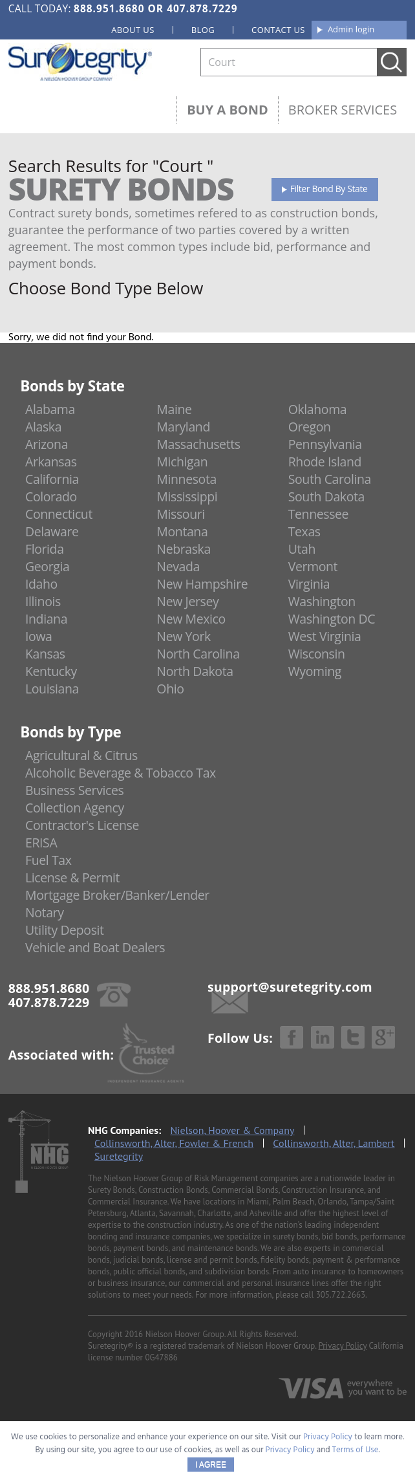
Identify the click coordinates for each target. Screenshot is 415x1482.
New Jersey (187, 601)
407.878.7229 (202, 8)
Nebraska (183, 549)
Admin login (351, 29)
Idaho (41, 584)
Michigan (182, 461)
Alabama (50, 409)
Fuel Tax (48, 860)
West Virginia (324, 636)
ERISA (41, 842)
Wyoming (314, 671)
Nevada (178, 566)
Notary (44, 912)
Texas (304, 531)
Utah (301, 549)
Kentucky (51, 671)
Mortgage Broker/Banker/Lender (117, 895)
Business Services (74, 790)
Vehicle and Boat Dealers (95, 947)
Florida (44, 549)
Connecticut (58, 514)
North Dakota (194, 671)
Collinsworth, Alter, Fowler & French (173, 1143)
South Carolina (329, 479)
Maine (173, 409)
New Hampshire (202, 584)
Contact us (278, 30)
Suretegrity (118, 1156)
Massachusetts (198, 444)
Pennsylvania (325, 444)
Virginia (309, 584)
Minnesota (186, 479)
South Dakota (326, 496)
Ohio (170, 688)
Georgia (47, 566)
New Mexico (191, 618)
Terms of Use (355, 1450)
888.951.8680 (109, 8)
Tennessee (318, 514)
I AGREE (210, 1464)
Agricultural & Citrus (81, 755)
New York (183, 636)
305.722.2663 (340, 1294)
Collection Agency (74, 807)
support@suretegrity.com (290, 987)
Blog (203, 30)
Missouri (180, 514)
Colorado (51, 496)
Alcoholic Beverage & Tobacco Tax (120, 772)
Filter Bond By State (329, 188)
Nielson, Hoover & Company (233, 1130)
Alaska (43, 426)
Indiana (46, 618)
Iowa (38, 636)
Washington (322, 601)
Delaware (52, 531)
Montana (182, 531)
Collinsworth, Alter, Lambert (333, 1143)
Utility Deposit (64, 930)
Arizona (46, 444)
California (52, 479)
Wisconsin (316, 653)
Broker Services (342, 109)
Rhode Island (324, 461)
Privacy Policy (343, 1345)
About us (132, 30)
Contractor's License (82, 825)
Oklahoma (317, 409)
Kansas (45, 653)
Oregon (309, 426)
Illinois (43, 601)
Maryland (183, 426)
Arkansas (51, 461)
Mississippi (186, 496)
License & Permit (72, 877)
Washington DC (332, 618)
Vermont (312, 566)
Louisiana (52, 688)
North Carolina (197, 653)
